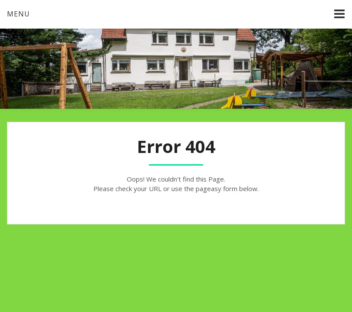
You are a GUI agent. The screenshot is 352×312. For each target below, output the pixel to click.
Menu (18, 14)
